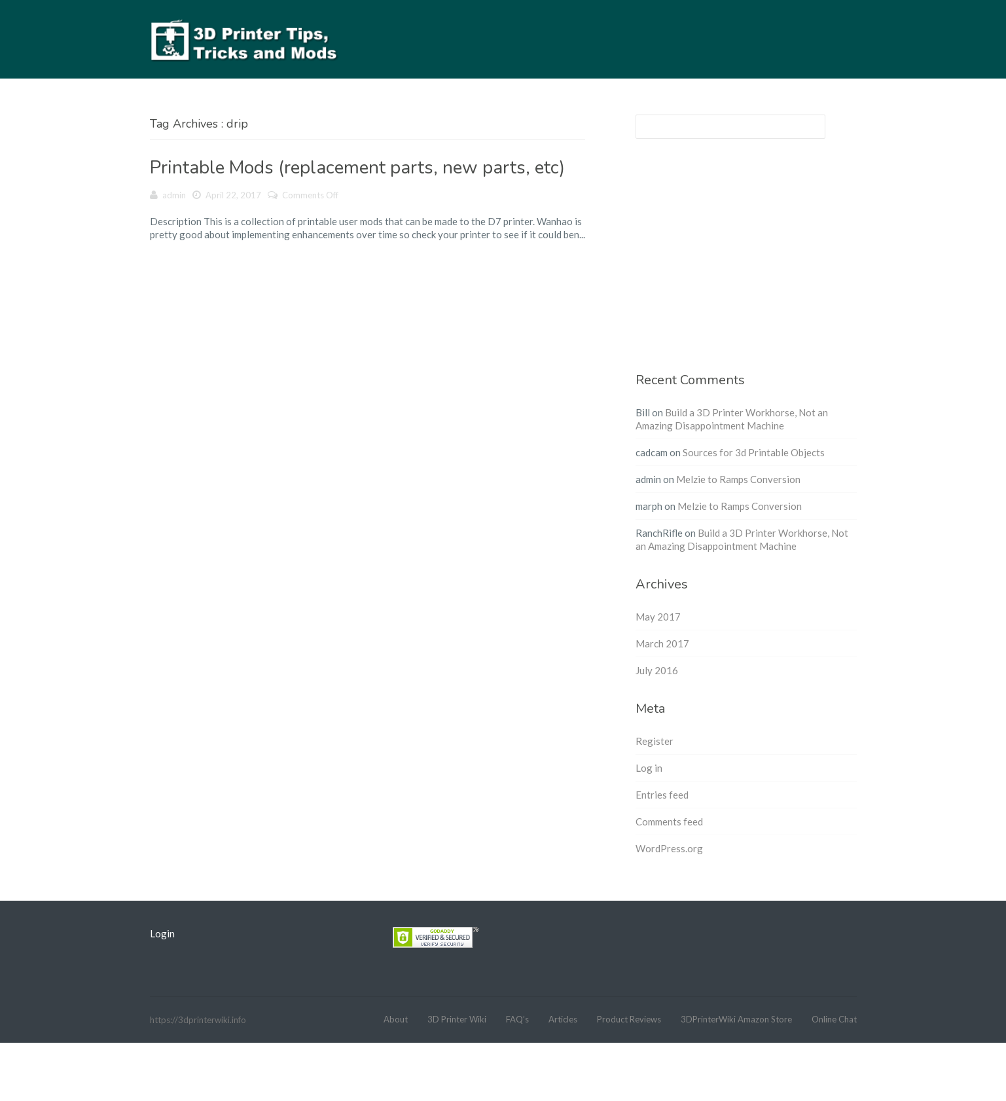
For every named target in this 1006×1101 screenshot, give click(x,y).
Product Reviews (629, 1019)
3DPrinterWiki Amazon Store (736, 1019)
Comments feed (669, 821)
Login (162, 933)
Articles (562, 1019)
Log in (649, 768)
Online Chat (834, 1019)
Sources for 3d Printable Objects (754, 452)
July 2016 (657, 670)
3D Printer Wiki (456, 1019)
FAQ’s (517, 1019)
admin (174, 195)
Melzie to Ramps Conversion (738, 479)
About (396, 1019)
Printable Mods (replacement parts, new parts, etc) (357, 167)
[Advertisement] (746, 263)
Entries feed (662, 795)
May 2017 (658, 617)
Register (655, 741)
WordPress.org (669, 848)
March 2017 (662, 643)
